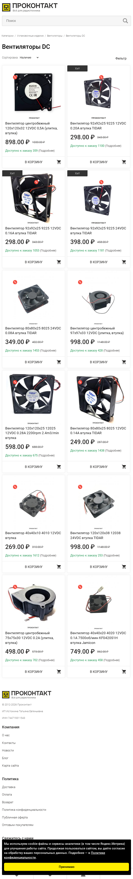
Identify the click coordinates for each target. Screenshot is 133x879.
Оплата (7, 794)
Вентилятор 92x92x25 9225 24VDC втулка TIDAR (98, 230)
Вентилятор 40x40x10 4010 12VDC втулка (33, 535)
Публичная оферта (15, 817)
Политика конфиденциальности (24, 810)
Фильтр (121, 58)
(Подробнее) (46, 150)
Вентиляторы (54, 35)
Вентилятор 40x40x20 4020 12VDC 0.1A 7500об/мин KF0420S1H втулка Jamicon (98, 638)
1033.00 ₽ (38, 142)
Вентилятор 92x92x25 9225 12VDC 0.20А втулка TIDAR (98, 125)
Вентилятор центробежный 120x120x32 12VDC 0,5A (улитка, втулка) (31, 128)
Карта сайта (10, 765)
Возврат (7, 802)
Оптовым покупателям (17, 825)
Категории (8, 35)
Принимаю (66, 867)
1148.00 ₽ (103, 342)
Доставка (8, 787)
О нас (6, 735)
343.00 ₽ (102, 137)
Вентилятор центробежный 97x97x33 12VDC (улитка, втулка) (97, 330)
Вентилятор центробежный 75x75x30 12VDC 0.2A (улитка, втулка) (29, 638)
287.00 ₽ (102, 442)
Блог (5, 758)
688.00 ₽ (37, 447)
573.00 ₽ (37, 651)
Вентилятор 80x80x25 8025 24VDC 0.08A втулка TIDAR (33, 330)
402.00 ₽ (37, 342)
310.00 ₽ (37, 547)
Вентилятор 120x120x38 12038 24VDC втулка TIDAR (95, 535)
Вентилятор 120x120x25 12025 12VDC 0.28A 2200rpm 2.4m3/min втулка (32, 433)
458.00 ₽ (102, 242)
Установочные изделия (30, 35)
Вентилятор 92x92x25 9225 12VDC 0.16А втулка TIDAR (33, 230)
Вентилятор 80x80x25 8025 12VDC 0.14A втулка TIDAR (98, 430)
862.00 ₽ (102, 651)
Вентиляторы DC (75, 35)
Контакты (9, 743)
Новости (8, 750)
